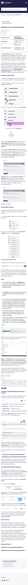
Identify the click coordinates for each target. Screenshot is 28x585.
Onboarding (17, 14)
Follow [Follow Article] (3, 32)
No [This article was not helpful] (10, 563)
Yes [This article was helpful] (5, 563)
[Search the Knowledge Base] (14, 9)
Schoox (3, 14)
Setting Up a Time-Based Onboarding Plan (13, 454)
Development (9, 14)
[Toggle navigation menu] (26, 3)
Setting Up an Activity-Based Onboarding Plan (14, 456)
